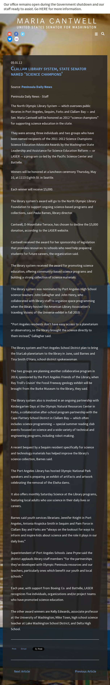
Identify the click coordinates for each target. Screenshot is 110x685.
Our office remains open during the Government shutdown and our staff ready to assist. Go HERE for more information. (54, 6)
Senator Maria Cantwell (56, 23)
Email (23, 648)
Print (14, 648)
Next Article (22, 671)
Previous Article (85, 671)
